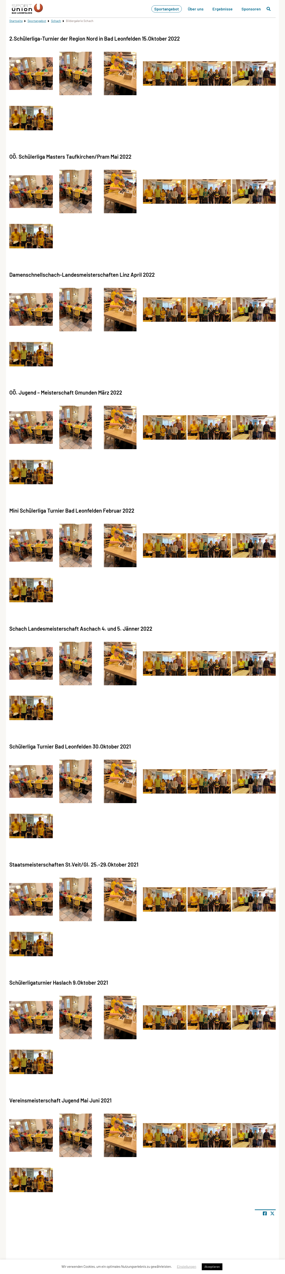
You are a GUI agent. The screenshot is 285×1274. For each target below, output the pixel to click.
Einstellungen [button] (186, 1266)
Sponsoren (251, 8)
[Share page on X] (272, 1213)
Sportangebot (166, 8)
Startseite (16, 21)
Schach (56, 21)
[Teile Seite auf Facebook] (264, 1213)
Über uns (196, 8)
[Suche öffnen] (268, 8)
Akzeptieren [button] (212, 1266)
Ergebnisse (222, 8)
